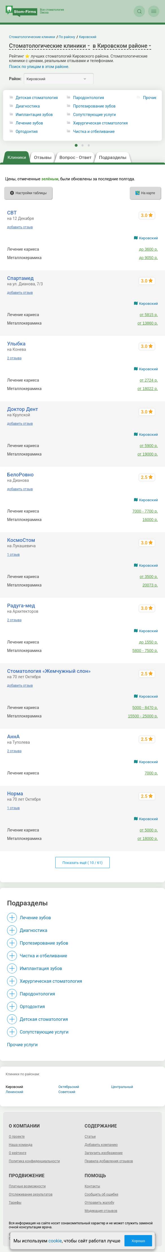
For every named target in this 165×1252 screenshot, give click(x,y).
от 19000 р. (147, 454)
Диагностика (28, 106)
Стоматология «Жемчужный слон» (49, 671)
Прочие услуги (22, 1044)
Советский (66, 1092)
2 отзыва (14, 358)
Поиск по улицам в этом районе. (39, 66)
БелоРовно (20, 475)
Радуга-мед (21, 606)
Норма (15, 793)
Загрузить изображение (104, 1153)
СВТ (12, 213)
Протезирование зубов (94, 106)
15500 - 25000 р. (143, 716)
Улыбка (16, 344)
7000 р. (151, 773)
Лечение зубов (29, 123)
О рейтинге (17, 1153)
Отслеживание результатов (30, 1194)
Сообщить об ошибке (101, 1194)
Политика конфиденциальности (34, 1161)
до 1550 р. (148, 642)
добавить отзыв (20, 227)
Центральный (122, 1087)
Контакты (92, 1186)
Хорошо (138, 1241)
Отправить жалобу (99, 1203)
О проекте (17, 1137)
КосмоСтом (21, 540)
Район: (15, 78)
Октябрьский (68, 1087)
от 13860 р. (147, 323)
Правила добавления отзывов (109, 1161)
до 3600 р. (148, 249)
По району (67, 37)
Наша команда (20, 1145)
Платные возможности (27, 1186)
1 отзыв (13, 555)
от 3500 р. (149, 576)
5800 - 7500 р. (145, 650)
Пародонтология (88, 98)
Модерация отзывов (101, 1211)
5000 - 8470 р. (145, 707)
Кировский (148, 238)
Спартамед (20, 278)
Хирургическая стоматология (100, 123)
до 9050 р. (148, 257)
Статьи (90, 1137)
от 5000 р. (149, 830)
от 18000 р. (147, 838)
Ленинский (14, 1092)
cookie (55, 1241)
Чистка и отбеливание (94, 132)
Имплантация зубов (34, 115)
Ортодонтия (27, 132)
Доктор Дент (22, 409)
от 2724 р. (149, 380)
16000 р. (150, 519)
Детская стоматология (37, 98)
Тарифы (15, 1203)
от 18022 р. (147, 388)
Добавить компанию (101, 1145)
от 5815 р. (149, 314)
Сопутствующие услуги (94, 115)
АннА (13, 736)
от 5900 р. (149, 445)
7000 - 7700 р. (145, 511)
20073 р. (150, 585)
